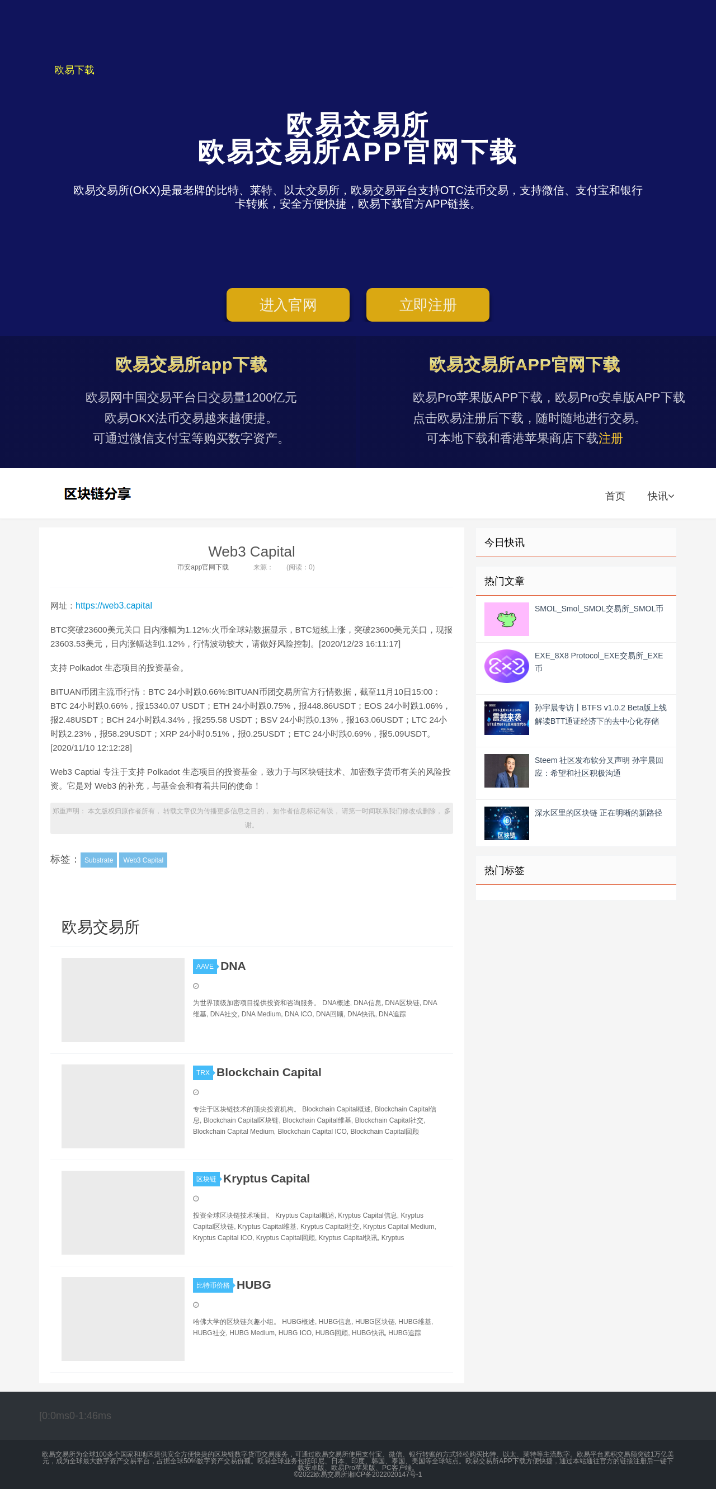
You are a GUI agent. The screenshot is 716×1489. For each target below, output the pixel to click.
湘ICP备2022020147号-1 (384, 1474)
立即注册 (428, 304)
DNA (233, 965)
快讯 (661, 496)
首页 (615, 496)
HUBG (254, 1284)
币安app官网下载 (203, 567)
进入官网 (288, 304)
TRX (204, 1073)
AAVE (206, 966)
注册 (611, 438)
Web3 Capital (251, 551)
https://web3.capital (114, 605)
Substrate (98, 860)
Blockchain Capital (269, 1072)
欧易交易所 (99, 493)
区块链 (208, 1179)
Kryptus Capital (266, 1178)
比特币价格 (214, 1285)
